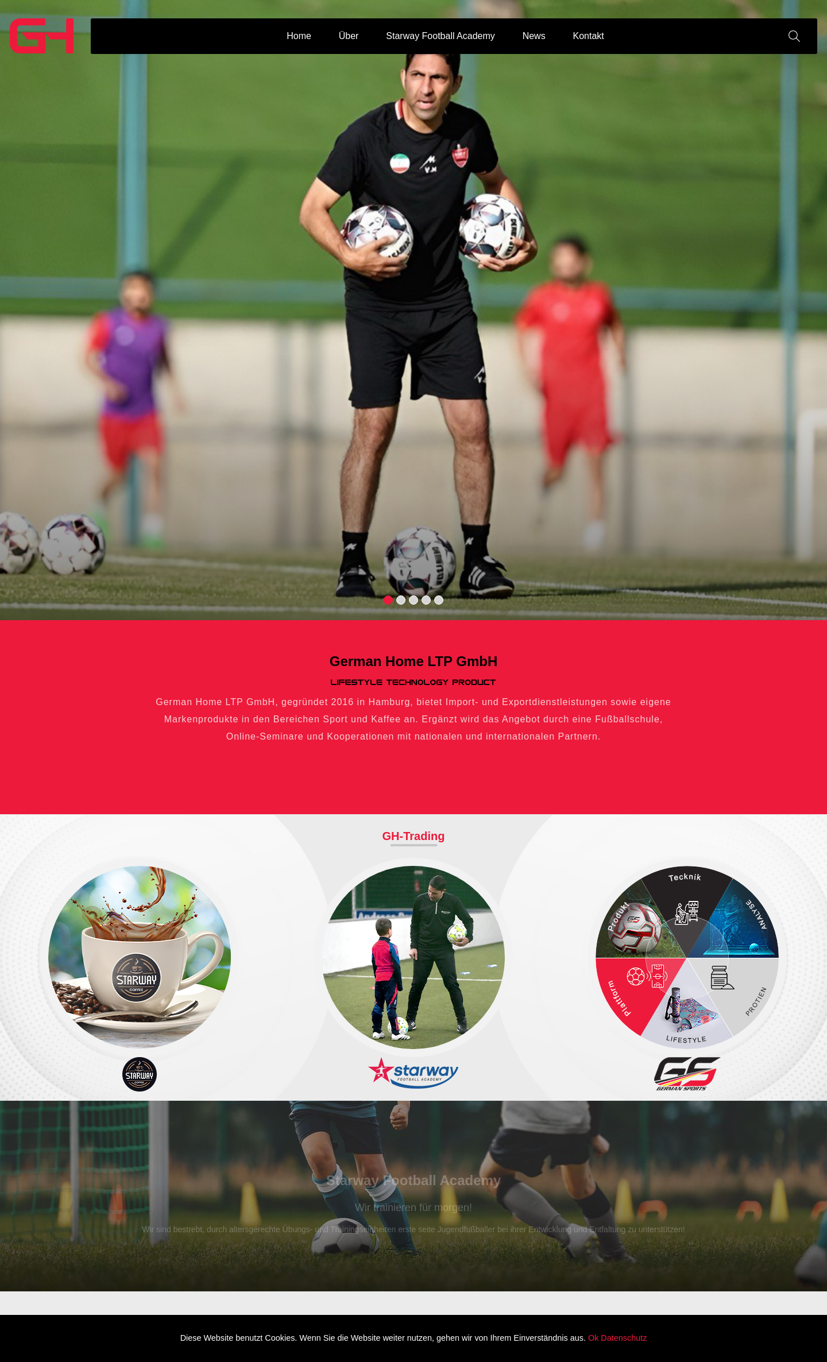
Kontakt (588, 36)
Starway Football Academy (440, 36)
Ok (593, 1337)
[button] (388, 600)
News (534, 36)
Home (299, 36)
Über (349, 36)
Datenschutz (624, 1337)
